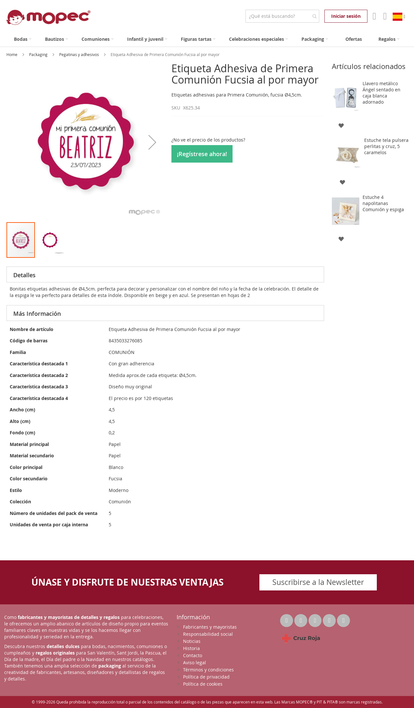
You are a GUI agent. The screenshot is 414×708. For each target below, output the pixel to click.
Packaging (39, 54)
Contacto (192, 655)
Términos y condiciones (208, 670)
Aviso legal (194, 662)
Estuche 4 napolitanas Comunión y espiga (383, 203)
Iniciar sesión (346, 16)
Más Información (37, 313)
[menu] (207, 39)
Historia (191, 648)
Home (12, 54)
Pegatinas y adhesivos (79, 54)
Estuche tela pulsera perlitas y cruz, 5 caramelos (386, 146)
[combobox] (282, 16)
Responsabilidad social (208, 634)
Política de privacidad (206, 677)
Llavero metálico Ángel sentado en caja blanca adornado (381, 92)
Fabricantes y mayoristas (210, 627)
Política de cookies (203, 684)
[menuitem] (22, 39)
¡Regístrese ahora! (202, 154)
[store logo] (48, 17)
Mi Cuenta (374, 16)
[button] (152, 142)
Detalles (24, 275)
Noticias (192, 641)
